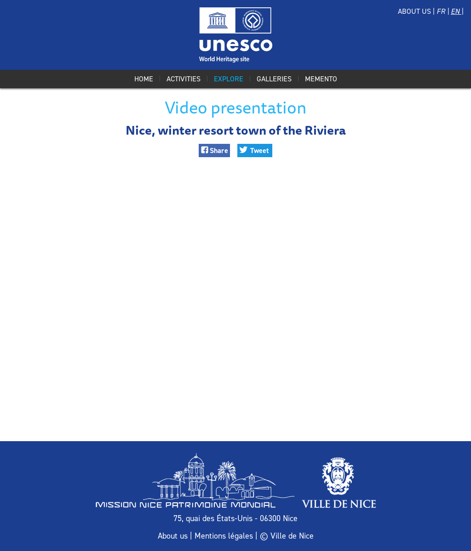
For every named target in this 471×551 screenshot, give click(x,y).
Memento (321, 79)
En (456, 11)
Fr (442, 11)
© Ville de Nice (287, 535)
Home (143, 79)
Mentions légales (224, 535)
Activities (184, 79)
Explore (228, 79)
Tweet (259, 150)
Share (219, 150)
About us (414, 11)
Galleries (274, 79)
